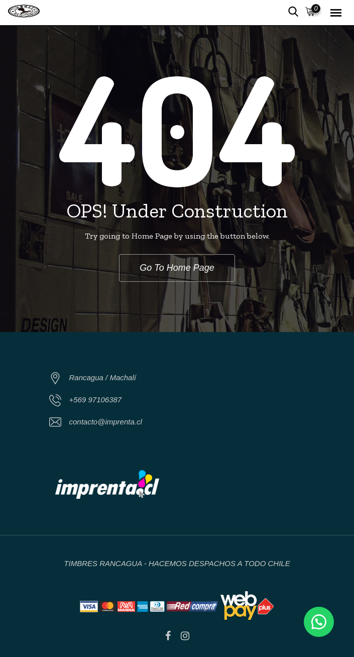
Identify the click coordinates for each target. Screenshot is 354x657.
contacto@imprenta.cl (105, 421)
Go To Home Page (177, 268)
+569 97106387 (95, 399)
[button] (319, 622)
